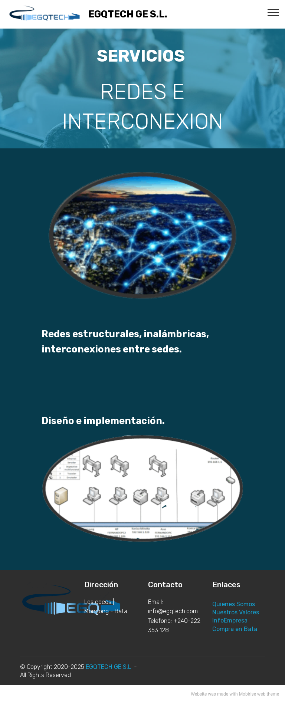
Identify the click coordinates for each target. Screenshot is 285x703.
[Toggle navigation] (273, 12)
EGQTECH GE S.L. (127, 14)
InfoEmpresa (230, 620)
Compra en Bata (234, 629)
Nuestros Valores (235, 612)
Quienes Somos (233, 604)
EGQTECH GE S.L (108, 666)
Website (199, 694)
